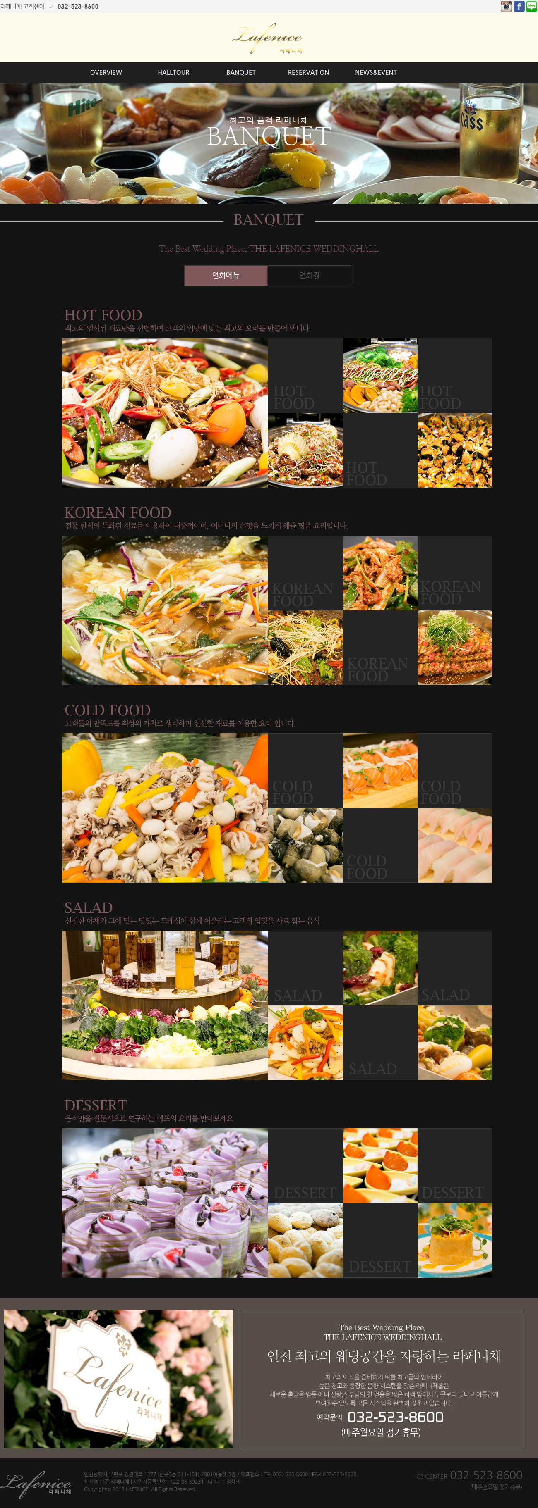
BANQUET (240, 72)
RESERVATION (308, 72)
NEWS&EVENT (375, 72)
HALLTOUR (174, 72)
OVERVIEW (106, 72)
